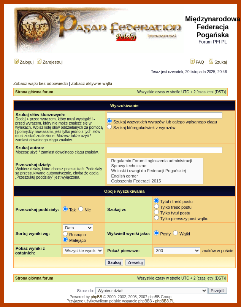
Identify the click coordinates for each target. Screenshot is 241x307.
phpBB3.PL (164, 301)
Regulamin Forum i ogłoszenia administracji (155, 160)
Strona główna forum (34, 92)
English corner (155, 176)
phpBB (96, 297)
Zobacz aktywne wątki (91, 83)
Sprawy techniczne (155, 165)
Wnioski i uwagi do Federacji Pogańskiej (155, 170)
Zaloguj (23, 62)
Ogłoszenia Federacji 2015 (155, 181)
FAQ (197, 62)
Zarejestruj (49, 62)
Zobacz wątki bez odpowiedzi (40, 83)
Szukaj (218, 62)
